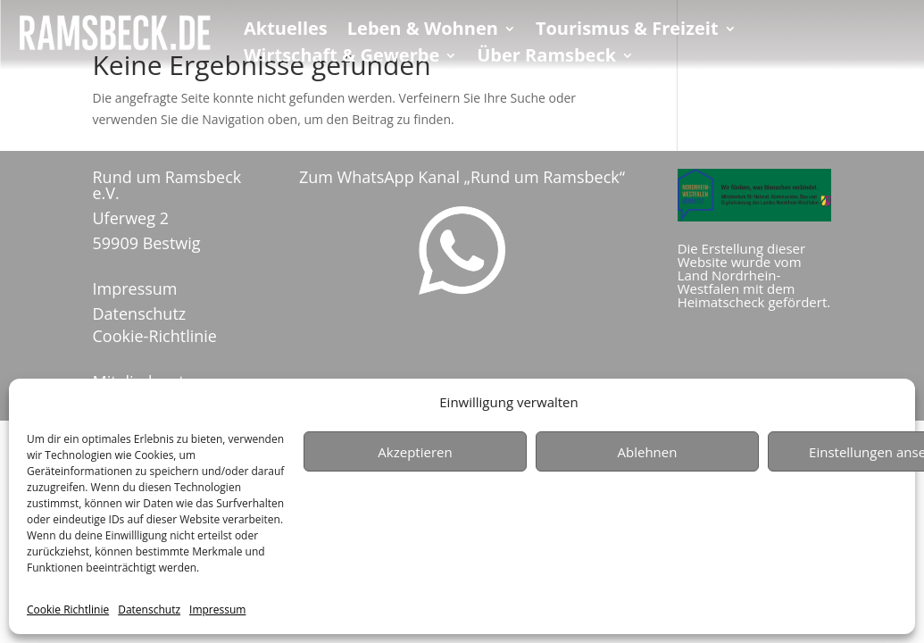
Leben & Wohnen (422, 31)
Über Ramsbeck (546, 58)
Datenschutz (149, 609)
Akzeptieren (415, 452)
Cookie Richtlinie (68, 609)
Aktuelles (286, 31)
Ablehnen (648, 452)
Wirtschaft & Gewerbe (341, 58)
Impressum (217, 609)
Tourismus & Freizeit (627, 31)
